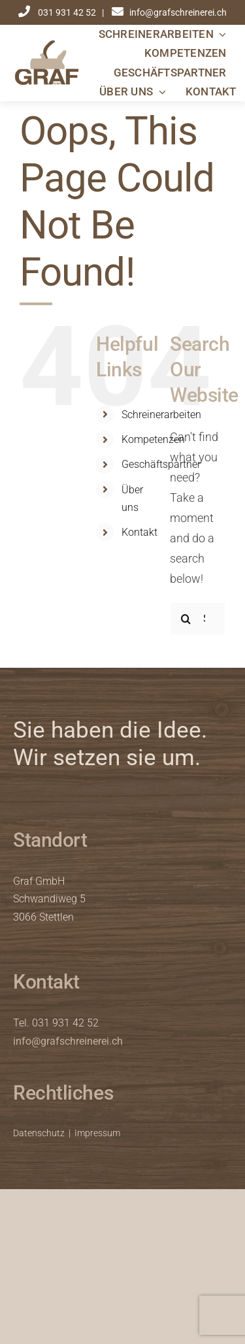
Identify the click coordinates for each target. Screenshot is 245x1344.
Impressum (97, 1133)
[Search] (186, 618)
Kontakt (139, 532)
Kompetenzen (153, 439)
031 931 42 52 (68, 12)
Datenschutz (39, 1133)
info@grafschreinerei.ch (68, 1041)
